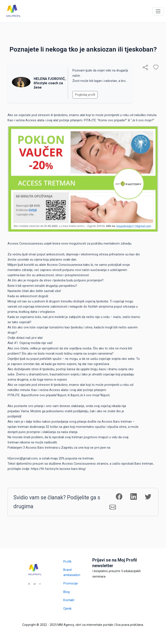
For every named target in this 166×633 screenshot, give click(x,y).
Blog (66, 592)
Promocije (70, 583)
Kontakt (68, 600)
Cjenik (67, 608)
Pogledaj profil (85, 95)
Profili (67, 561)
